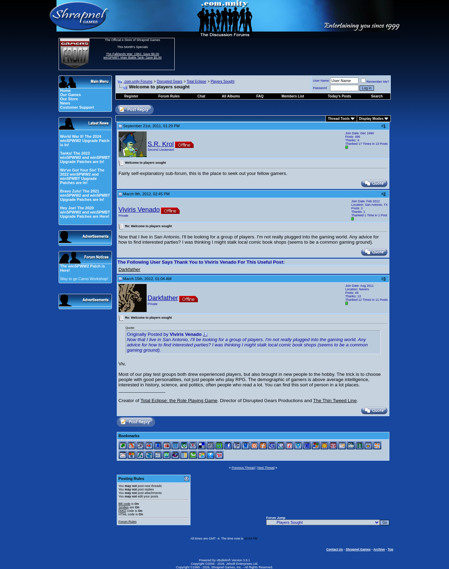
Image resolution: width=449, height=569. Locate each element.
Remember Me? (375, 81)
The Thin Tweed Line (335, 400)
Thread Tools (339, 119)
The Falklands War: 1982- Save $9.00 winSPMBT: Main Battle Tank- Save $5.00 (132, 55)
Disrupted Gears (169, 81)
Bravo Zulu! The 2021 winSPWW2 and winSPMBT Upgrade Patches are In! (85, 195)
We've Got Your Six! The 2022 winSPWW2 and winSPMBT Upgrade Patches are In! (82, 176)
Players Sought (222, 81)
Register (131, 96)
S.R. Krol (161, 144)
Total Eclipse (196, 81)
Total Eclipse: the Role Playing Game (178, 400)
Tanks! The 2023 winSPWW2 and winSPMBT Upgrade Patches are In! (85, 157)
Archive (379, 549)
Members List (292, 96)
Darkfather (129, 269)
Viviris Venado (139, 209)
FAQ (260, 96)
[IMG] (122, 511)
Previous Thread (243, 467)
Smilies (124, 507)
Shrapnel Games (358, 549)
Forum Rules (128, 521)
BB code (124, 504)
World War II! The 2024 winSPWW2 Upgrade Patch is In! (84, 140)
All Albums (231, 96)
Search (377, 96)
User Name (321, 80)
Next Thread (265, 467)
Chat (201, 96)
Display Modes (371, 119)
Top (390, 549)
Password (320, 88)
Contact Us (334, 549)
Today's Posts (339, 96)
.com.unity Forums (137, 81)
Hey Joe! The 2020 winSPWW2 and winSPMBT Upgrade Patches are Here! (85, 212)
